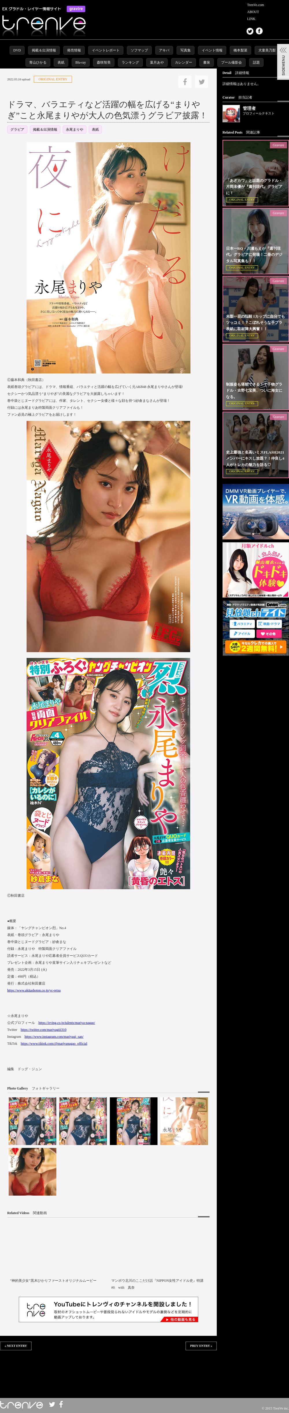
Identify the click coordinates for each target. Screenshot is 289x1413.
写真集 (185, 50)
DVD (17, 50)
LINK (251, 19)
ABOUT (253, 12)
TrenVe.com (255, 5)
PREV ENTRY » (201, 1345)
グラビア (17, 129)
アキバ (164, 50)
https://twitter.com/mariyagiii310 (43, 1030)
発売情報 (74, 50)
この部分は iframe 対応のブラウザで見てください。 (108, 1369)
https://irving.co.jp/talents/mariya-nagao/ (66, 1023)
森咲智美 (104, 62)
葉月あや (157, 62)
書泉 (206, 62)
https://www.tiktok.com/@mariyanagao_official (54, 1044)
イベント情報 (212, 50)
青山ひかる (38, 62)
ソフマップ (139, 50)
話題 (256, 62)
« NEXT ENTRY (16, 1345)
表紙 (61, 62)
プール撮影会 (231, 62)
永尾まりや (74, 129)
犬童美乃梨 (267, 50)
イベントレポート (106, 50)
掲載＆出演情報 (44, 50)
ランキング (130, 62)
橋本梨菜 (240, 50)
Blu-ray (80, 62)
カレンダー (183, 62)
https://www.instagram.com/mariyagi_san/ (54, 1037)
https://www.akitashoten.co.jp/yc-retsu (34, 990)
